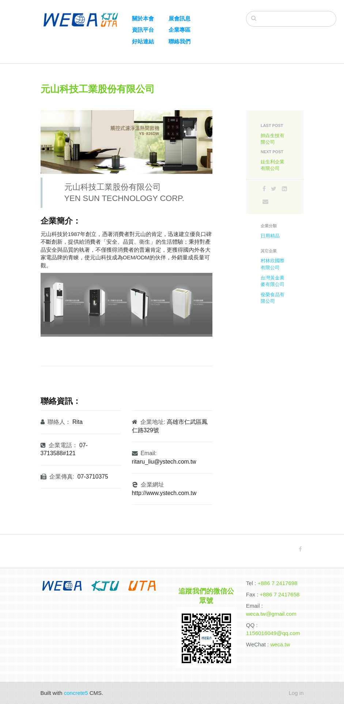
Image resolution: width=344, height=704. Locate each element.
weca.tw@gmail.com (271, 614)
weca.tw (280, 644)
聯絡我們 (179, 41)
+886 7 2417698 (278, 583)
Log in (296, 693)
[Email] (265, 201)
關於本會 (143, 18)
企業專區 (179, 30)
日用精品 (270, 236)
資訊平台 (143, 30)
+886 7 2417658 (280, 594)
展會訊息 (179, 18)
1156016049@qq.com (273, 633)
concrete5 (76, 693)
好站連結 (143, 41)
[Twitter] (273, 189)
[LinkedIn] (284, 189)
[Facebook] (264, 189)
